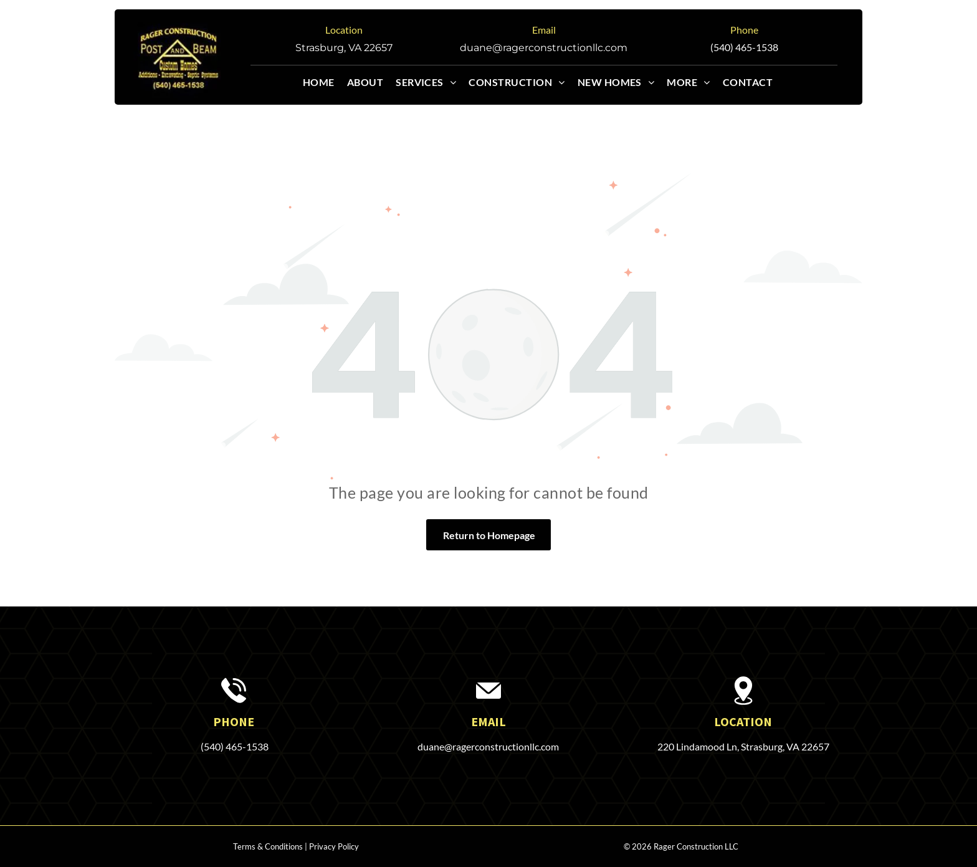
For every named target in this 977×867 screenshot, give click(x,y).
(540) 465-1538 (744, 47)
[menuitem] (325, 82)
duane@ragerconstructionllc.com (543, 48)
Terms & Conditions (268, 846)
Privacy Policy (334, 846)
